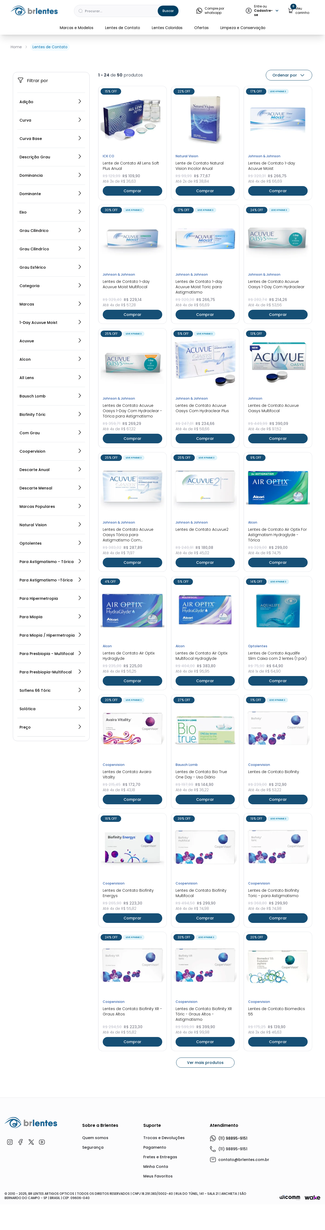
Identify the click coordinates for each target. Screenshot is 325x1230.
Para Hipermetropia (50, 667)
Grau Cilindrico (50, 299)
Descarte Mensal (50, 556)
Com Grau (50, 501)
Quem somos (95, 1206)
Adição (50, 170)
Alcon (50, 428)
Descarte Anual (50, 538)
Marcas (50, 372)
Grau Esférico (50, 336)
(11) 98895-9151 (228, 1207)
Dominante (50, 262)
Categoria (50, 354)
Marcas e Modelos (76, 27)
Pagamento (154, 1216)
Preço (50, 795)
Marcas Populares (50, 575)
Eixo (50, 280)
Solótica (50, 777)
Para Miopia (50, 685)
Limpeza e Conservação (242, 27)
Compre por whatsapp (210, 10)
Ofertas (201, 27)
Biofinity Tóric (50, 483)
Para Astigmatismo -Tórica (50, 648)
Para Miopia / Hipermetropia (50, 703)
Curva (50, 188)
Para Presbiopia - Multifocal (50, 722)
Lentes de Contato (122, 27)
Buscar (168, 11)
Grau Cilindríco (50, 317)
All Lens (50, 446)
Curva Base (50, 207)
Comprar (132, 259)
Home (16, 47)
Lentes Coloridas (167, 27)
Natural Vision (50, 593)
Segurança (93, 1216)
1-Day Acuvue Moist (50, 391)
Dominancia (50, 244)
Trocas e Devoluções (164, 1206)
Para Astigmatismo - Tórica (50, 630)
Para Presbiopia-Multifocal (50, 740)
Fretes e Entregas (160, 1225)
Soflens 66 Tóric (50, 759)
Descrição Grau (50, 225)
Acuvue (50, 409)
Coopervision (50, 519)
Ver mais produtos (205, 1131)
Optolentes (50, 611)
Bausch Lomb (50, 464)
